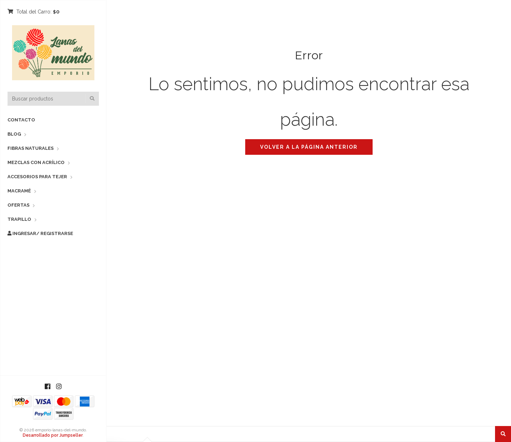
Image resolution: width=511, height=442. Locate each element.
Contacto (21, 119)
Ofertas (18, 205)
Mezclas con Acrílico (36, 162)
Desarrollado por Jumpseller (53, 435)
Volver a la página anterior (309, 147)
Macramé (19, 190)
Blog (14, 134)
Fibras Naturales (30, 148)
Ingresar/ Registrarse (40, 233)
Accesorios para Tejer (37, 176)
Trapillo (19, 219)
